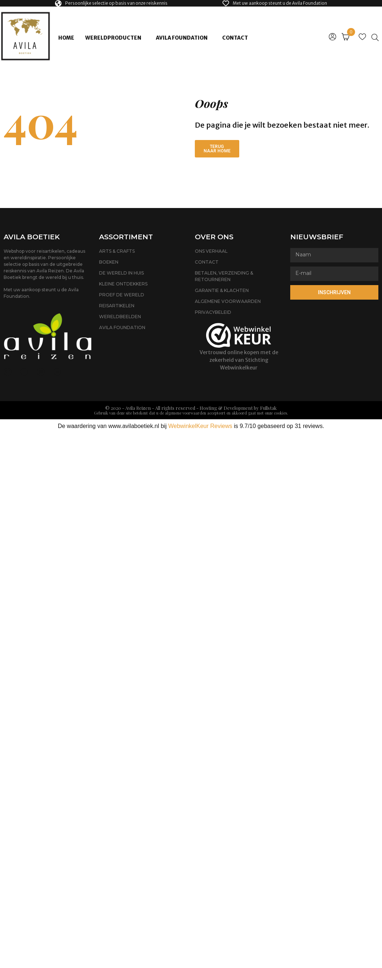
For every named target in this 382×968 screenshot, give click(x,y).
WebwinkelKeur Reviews (200, 426)
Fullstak (268, 408)
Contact (235, 38)
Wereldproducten (113, 38)
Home (66, 38)
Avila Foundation (182, 38)
